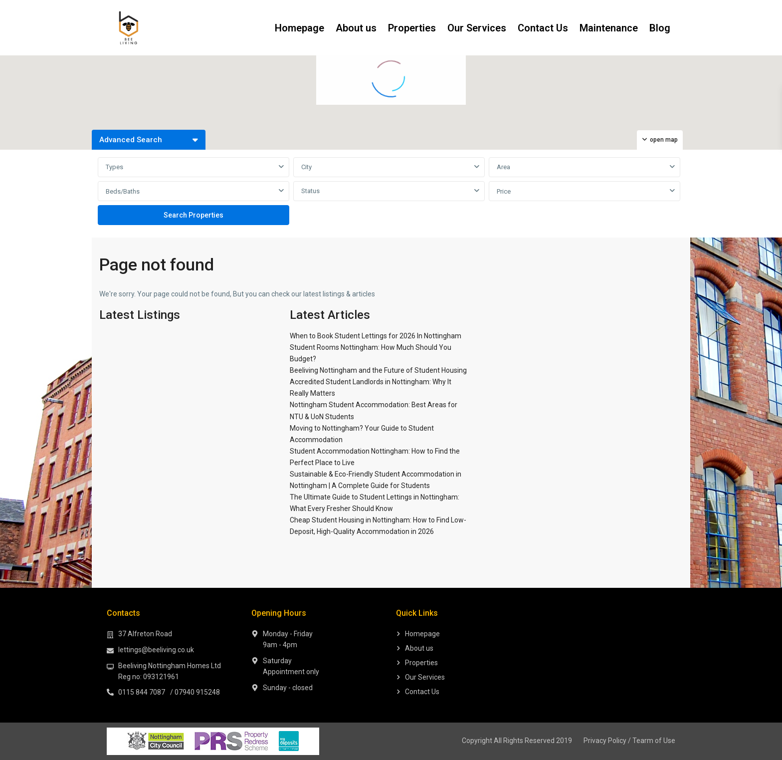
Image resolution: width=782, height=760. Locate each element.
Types (114, 167)
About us (356, 28)
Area (503, 167)
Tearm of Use (653, 741)
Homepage (299, 28)
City (306, 167)
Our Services (476, 28)
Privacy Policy (605, 741)
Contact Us (543, 28)
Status (310, 191)
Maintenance (609, 28)
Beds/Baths (123, 191)
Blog (659, 28)
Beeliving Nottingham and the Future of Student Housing (378, 370)
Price (504, 191)
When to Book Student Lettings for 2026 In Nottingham (375, 336)
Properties (412, 28)
